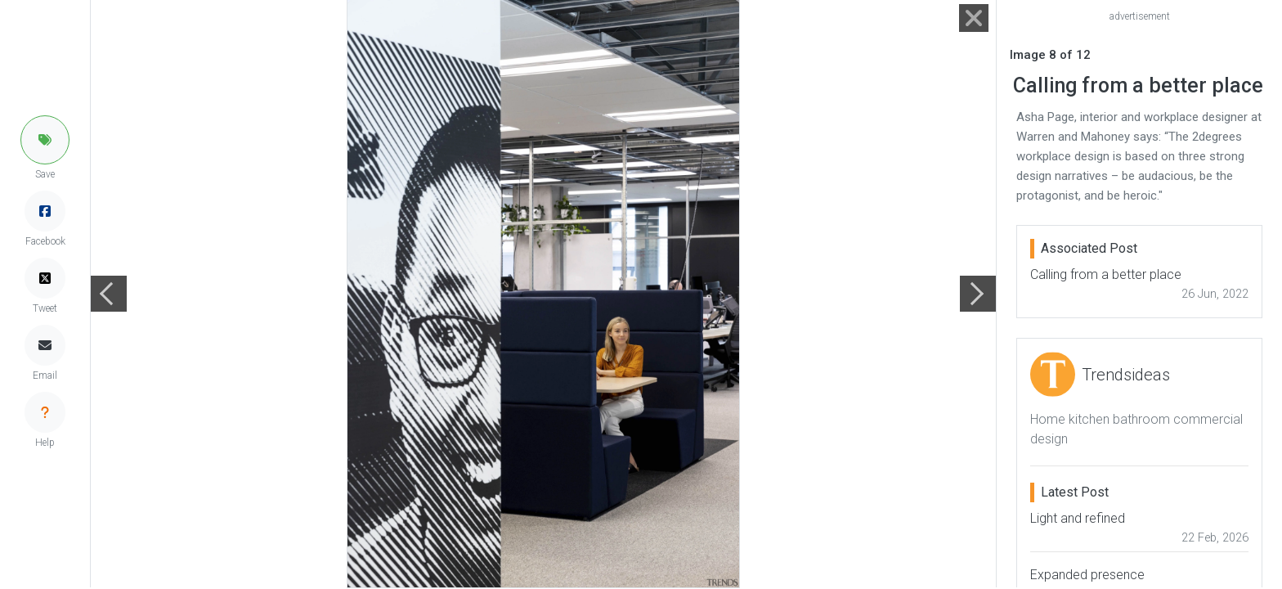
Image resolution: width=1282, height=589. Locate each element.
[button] (44, 139)
